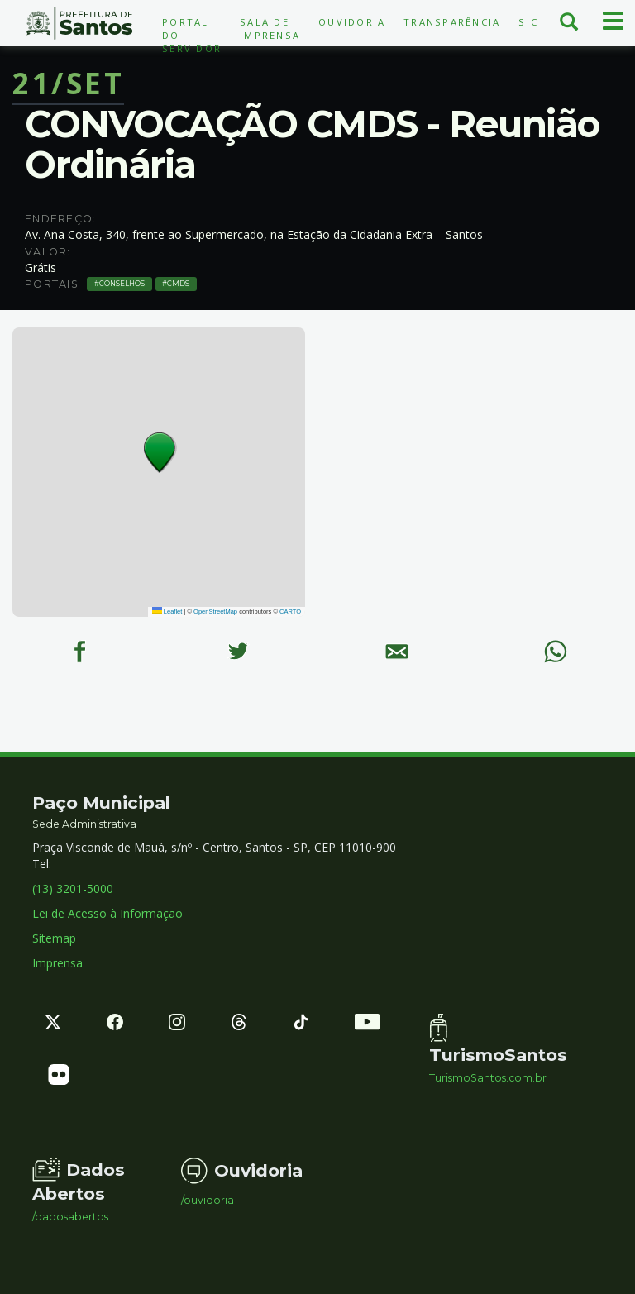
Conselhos (122, 283)
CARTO (290, 611)
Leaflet (167, 611)
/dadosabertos (70, 1217)
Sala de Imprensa (270, 28)
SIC (528, 22)
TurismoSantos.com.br (488, 1078)
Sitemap (54, 938)
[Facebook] (79, 651)
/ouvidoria (207, 1201)
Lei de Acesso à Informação (107, 913)
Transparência (451, 22)
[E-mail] (397, 651)
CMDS (178, 283)
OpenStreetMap (215, 611)
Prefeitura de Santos (79, 23)
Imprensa (57, 963)
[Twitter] (238, 651)
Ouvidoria (351, 22)
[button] (160, 452)
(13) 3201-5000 (72, 888)
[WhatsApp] (555, 651)
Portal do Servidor (192, 35)
